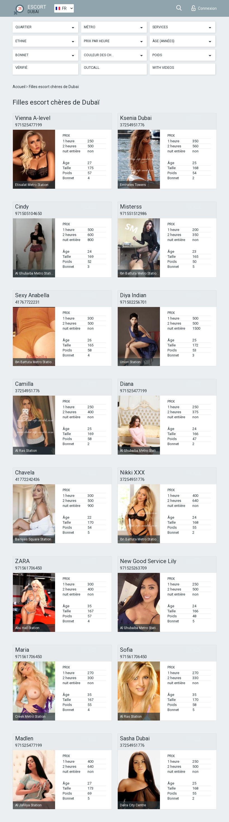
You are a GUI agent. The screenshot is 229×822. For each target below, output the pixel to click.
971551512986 (133, 213)
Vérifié (21, 67)
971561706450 (28, 568)
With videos (163, 67)
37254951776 (132, 124)
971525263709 (133, 568)
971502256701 (133, 302)
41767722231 (27, 302)
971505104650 (28, 213)
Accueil (19, 86)
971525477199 (28, 124)
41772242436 (27, 479)
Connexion (204, 8)
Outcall (92, 67)
